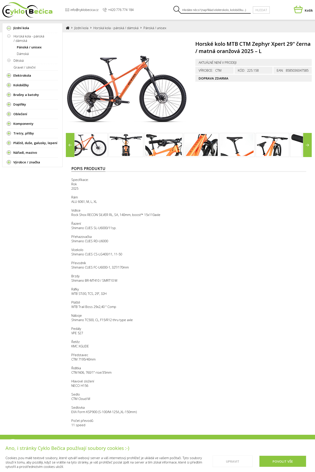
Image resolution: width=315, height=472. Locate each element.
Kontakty (187, 449)
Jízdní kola (81, 28)
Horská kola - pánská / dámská (29, 38)
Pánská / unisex (29, 47)
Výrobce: (206, 70)
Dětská (19, 60)
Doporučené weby (267, 449)
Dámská (23, 53)
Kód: (241, 70)
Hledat (261, 10)
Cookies (238, 449)
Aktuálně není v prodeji (217, 62)
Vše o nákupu (214, 449)
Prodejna (165, 449)
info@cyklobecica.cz (81, 10)
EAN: (280, 70)
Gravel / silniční (24, 67)
